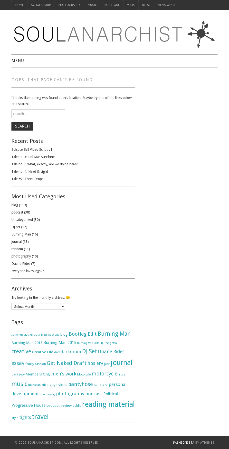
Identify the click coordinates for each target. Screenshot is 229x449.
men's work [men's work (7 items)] (63, 374)
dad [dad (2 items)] (57, 352)
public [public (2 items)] (77, 405)
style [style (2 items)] (14, 418)
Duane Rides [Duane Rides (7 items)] (111, 351)
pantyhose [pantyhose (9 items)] (80, 384)
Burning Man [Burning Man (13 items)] (114, 333)
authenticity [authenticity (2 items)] (32, 334)
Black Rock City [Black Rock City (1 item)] (50, 334)
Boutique (112, 5)
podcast (17, 212)
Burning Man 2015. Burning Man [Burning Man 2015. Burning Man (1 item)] (97, 343)
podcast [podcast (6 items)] (93, 393)
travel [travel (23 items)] (40, 416)
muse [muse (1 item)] (121, 374)
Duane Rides (20, 264)
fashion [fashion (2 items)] (40, 364)
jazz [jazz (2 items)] (107, 364)
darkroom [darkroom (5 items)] (71, 351)
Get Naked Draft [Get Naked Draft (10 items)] (66, 363)
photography (69, 5)
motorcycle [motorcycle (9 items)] (104, 374)
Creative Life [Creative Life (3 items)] (42, 352)
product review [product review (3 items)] (59, 405)
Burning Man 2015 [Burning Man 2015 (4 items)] (59, 342)
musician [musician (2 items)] (34, 385)
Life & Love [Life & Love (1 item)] (18, 374)
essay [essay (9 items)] (17, 363)
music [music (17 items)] (19, 383)
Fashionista (183, 442)
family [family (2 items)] (29, 364)
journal (16, 242)
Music (92, 5)
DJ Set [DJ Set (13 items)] (89, 351)
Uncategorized (22, 220)
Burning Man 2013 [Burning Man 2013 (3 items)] (26, 343)
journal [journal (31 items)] (122, 362)
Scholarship (41, 5)
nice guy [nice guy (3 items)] (48, 385)
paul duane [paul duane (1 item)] (101, 385)
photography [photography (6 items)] (70, 393)
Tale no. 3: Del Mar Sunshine (33, 157)
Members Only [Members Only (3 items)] (38, 374)
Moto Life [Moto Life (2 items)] (84, 374)
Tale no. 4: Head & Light (29, 171)
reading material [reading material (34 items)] (108, 404)
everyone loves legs (25, 271)
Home (19, 5)
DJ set (15, 227)
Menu (17, 60)
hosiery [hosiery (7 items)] (95, 363)
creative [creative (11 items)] (21, 351)
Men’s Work (166, 5)
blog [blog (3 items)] (64, 334)
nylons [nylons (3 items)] (61, 385)
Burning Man (21, 234)
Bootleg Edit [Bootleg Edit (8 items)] (83, 334)
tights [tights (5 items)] (25, 417)
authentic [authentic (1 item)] (17, 334)
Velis (131, 5)
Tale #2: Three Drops (27, 179)
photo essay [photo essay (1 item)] (47, 394)
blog (14, 205)
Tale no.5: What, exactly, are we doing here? (44, 164)
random (17, 249)
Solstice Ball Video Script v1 (31, 149)
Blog (146, 5)
